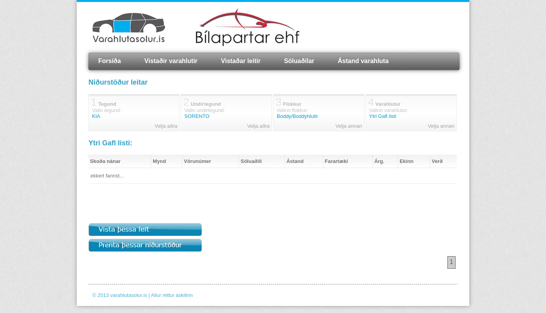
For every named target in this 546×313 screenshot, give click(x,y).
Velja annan (348, 126)
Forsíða (109, 61)
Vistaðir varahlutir (171, 61)
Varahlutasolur (129, 27)
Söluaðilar (299, 61)
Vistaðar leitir (241, 61)
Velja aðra (166, 126)
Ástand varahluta (363, 61)
